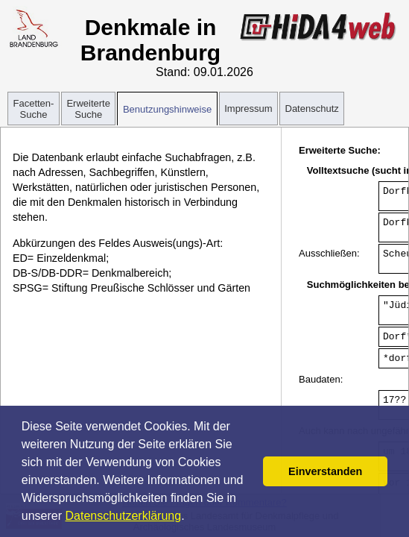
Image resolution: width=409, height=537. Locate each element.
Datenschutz (312, 108)
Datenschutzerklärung (124, 515)
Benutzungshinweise (167, 109)
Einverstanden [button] (325, 471)
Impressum (248, 108)
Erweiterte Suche (88, 109)
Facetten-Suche (33, 109)
